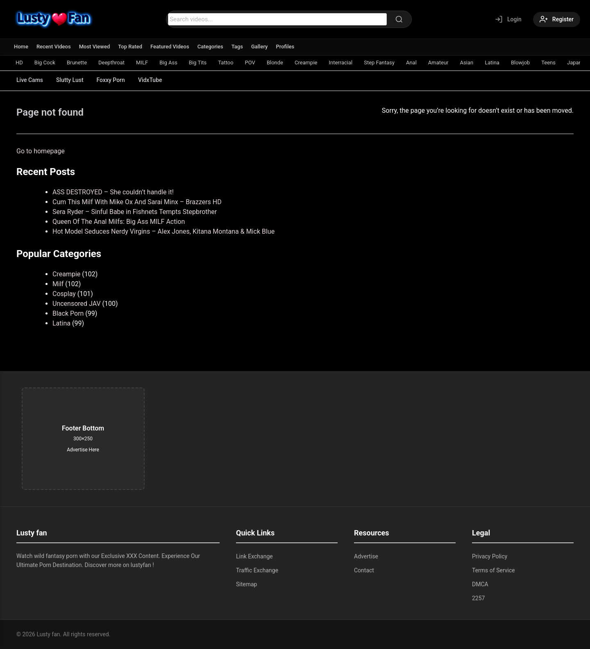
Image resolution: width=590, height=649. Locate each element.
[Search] (399, 19)
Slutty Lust (69, 80)
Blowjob (520, 62)
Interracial (340, 62)
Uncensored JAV (76, 303)
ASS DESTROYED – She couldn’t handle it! (113, 192)
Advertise (366, 556)
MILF (142, 62)
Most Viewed (94, 46)
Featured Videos (169, 46)
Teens (548, 62)
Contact (364, 570)
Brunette (77, 62)
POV (250, 62)
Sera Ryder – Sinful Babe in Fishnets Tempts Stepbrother (134, 212)
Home (21, 46)
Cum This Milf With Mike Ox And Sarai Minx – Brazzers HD (137, 202)
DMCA (480, 584)
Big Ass (168, 62)
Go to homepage (40, 151)
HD (19, 62)
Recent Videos (53, 46)
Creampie (306, 62)
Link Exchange (254, 556)
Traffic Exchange (257, 570)
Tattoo (225, 62)
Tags (237, 46)
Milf (58, 284)
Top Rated (130, 46)
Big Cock (44, 62)
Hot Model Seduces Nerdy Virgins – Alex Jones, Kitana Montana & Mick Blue (163, 231)
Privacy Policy (489, 556)
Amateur (438, 62)
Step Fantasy (379, 62)
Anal (411, 62)
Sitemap (246, 584)
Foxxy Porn (111, 80)
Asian (467, 62)
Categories (210, 46)
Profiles (285, 46)
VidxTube (150, 80)
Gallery (259, 46)
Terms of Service (493, 570)
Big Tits (197, 62)
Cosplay (64, 294)
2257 (478, 598)
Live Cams (29, 80)
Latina (492, 62)
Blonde (275, 62)
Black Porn (68, 313)
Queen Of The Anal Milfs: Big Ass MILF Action (118, 221)
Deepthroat (111, 62)
